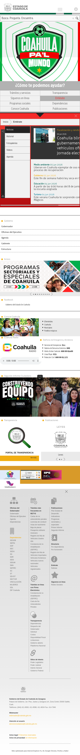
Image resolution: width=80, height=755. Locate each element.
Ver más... (34, 458)
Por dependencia (57, 547)
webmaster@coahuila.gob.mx (20, 716)
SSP (11, 546)
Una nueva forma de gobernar (40, 35)
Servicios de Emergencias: (54, 345)
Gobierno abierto (36, 643)
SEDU (12, 551)
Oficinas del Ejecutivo (11, 232)
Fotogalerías (12, 143)
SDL (11, 587)
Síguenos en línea (20, 98)
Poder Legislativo (36, 662)
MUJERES (14, 585)
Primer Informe (56, 527)
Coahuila (47, 325)
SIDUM (12, 563)
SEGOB (13, 540)
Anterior (30, 294)
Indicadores (55, 516)
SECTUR (13, 579)
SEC (11, 549)
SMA (12, 565)
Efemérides (48, 322)
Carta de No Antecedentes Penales (35, 604)
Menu (60, 7)
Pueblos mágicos (50, 331)
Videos (9, 150)
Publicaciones (60, 108)
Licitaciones (34, 640)
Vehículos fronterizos (38, 558)
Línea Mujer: (50, 354)
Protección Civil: (56, 357)
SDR (11, 557)
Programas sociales (20, 103)
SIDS (12, 560)
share (3, 131)
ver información (31, 738)
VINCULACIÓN (15, 582)
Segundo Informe (57, 530)
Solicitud (33, 632)
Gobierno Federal (36, 671)
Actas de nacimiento (37, 525)
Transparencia (60, 92)
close (76, 116)
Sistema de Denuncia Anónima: (57, 348)
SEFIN (12, 543)
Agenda (10, 157)
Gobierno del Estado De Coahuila (18, 305)
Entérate (60, 98)
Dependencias (60, 103)
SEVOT (13, 576)
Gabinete (5, 243)
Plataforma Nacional (37, 646)
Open (76, 7)
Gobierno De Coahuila (18, 7)
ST (11, 574)
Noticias (10, 129)
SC (11, 571)
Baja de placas (35, 527)
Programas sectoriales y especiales (55, 522)
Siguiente (52, 294)
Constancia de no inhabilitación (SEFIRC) (36, 547)
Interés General (36, 668)
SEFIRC (13, 568)
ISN (31, 541)
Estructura (6, 249)
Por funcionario (56, 550)
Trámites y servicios (20, 92)
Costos (33, 635)
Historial (10, 136)
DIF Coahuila (15, 590)
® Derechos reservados (27, 735)
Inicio (5, 122)
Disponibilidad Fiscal (38, 637)
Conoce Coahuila (20, 108)
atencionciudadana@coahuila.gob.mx (23, 724)
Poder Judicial (35, 665)
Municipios (48, 328)
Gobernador (7, 226)
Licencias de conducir (38, 522)
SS (11, 554)
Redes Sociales (57, 585)
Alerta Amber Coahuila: (58, 351)
